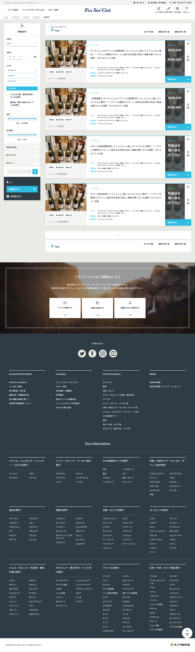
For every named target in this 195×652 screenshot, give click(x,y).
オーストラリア (62, 581)
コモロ (58, 589)
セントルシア (174, 618)
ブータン (79, 482)
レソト (105, 627)
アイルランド (174, 527)
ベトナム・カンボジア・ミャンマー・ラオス (121, 412)
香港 (104, 474)
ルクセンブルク (156, 540)
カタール (12, 610)
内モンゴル (154, 486)
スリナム (32, 540)
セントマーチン (175, 623)
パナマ (172, 610)
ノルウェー (127, 536)
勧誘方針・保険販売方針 (19, 395)
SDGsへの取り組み (63, 408)
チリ (11, 531)
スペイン (153, 544)
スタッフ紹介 (53, 9)
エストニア (107, 531)
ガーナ (105, 614)
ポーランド (60, 523)
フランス (173, 519)
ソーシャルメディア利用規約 (67, 404)
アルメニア (107, 536)
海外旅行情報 (155, 382)
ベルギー (173, 540)
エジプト (12, 597)
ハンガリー (60, 527)
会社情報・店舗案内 (64, 391)
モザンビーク (128, 581)
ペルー (31, 523)
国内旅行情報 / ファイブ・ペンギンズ (165, 387)
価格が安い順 (180, 31)
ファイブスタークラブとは (33, 9)
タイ (124, 474)
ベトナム (32, 478)
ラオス (31, 474)
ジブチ (105, 597)
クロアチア (60, 543)
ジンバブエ (127, 627)
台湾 (104, 469)
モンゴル (173, 490)
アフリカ (106, 399)
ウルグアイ (13, 523)
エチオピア (107, 606)
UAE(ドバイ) (34, 614)
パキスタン (60, 474)
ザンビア (126, 623)
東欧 (104, 387)
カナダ (152, 613)
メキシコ (173, 602)
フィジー (59, 597)
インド (58, 482)
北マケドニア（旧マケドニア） (64, 537)
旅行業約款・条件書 (17, 391)
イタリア (153, 523)
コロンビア (33, 531)
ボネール (153, 609)
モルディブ (60, 602)
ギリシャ (32, 597)
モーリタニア (128, 631)
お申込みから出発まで (18, 382)
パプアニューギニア (84, 589)
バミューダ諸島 (156, 605)
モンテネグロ (81, 527)
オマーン (12, 585)
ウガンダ (126, 618)
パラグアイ (33, 527)
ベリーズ (153, 600)
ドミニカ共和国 (156, 630)
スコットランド (175, 536)
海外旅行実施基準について (20, 404)
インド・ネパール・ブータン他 (115, 404)
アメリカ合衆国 (175, 627)
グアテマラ (173, 581)
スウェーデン (128, 523)
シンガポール (128, 469)
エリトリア (107, 602)
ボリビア (12, 536)
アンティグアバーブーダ (157, 582)
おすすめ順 (148, 31)
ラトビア (106, 527)
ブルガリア (60, 519)
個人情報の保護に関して (19, 399)
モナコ (152, 527)
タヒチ (78, 593)
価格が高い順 (164, 31)
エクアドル (13, 519)
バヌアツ (79, 602)
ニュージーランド (83, 585)
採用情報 (59, 395)
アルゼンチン (14, 527)
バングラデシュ (82, 478)
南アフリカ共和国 (130, 593)
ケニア (105, 623)
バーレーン (13, 606)
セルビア (79, 519)
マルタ (152, 519)
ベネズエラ (33, 519)
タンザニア (127, 610)
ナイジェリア (128, 589)
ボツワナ (106, 585)
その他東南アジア (110, 416)
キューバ (153, 621)
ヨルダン (32, 581)
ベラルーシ (107, 548)
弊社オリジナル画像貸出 (66, 399)
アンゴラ (106, 576)
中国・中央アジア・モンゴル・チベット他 (120, 408)
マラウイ (126, 576)
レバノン (12, 602)
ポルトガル (173, 531)
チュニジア (33, 589)
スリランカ (60, 478)
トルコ (12, 581)
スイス (172, 544)
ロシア (125, 519)
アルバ (152, 588)
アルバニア (80, 523)
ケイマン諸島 (61, 585)
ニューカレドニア (83, 581)
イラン (31, 606)
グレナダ (173, 576)
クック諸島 (60, 593)
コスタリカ (154, 617)
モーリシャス (61, 606)
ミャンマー (13, 474)
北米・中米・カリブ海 (112, 425)
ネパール (79, 474)
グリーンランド (129, 544)
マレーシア (127, 482)
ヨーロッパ (107, 382)
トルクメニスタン (157, 474)
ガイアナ (12, 540)
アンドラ (173, 548)
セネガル (126, 602)
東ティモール (128, 478)
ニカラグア (173, 606)
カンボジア (13, 478)
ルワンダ (126, 597)
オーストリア (61, 531)
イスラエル (33, 610)
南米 (104, 420)
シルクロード (174, 486)
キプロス (32, 593)
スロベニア (80, 531)
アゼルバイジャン (110, 519)
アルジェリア (14, 593)
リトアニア (127, 540)
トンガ (78, 597)
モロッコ (32, 585)
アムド (172, 478)
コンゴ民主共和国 (110, 593)
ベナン (105, 581)
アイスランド (108, 544)
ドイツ (152, 552)
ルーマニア (80, 540)
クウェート (13, 614)
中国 (151, 495)
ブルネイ (106, 478)
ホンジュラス (174, 589)
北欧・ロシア (108, 391)
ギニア (105, 618)
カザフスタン (155, 482)
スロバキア (80, 544)
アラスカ (153, 576)
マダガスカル (108, 631)
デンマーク (127, 527)
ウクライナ (127, 531)
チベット (153, 478)
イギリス (153, 548)
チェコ (78, 536)
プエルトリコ (174, 614)
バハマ (152, 592)
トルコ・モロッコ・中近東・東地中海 (118, 395)
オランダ (153, 536)
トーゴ (125, 614)
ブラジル (32, 536)
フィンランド (108, 540)
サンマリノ (173, 523)
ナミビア (126, 585)
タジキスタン (155, 490)
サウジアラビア (35, 602)
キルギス (173, 482)
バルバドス (154, 596)
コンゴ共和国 (108, 589)
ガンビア (106, 610)
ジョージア (107, 523)
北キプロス (13, 589)
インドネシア (108, 482)
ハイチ (172, 585)
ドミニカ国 (154, 626)
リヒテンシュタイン (158, 531)
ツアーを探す (13, 9)
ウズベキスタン (175, 474)
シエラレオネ (128, 606)
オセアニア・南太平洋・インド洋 (116, 429)
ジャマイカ (173, 593)
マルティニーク (175, 597)
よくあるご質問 (15, 387)
